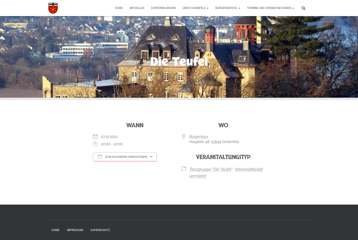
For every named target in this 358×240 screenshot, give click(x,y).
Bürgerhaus (199, 136)
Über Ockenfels (196, 8)
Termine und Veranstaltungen (270, 8)
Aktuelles (137, 8)
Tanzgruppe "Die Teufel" (211, 169)
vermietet (198, 176)
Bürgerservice (227, 8)
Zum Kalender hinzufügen (122, 156)
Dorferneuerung (163, 8)
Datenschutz (100, 230)
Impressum (75, 230)
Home (119, 8)
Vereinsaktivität (249, 169)
